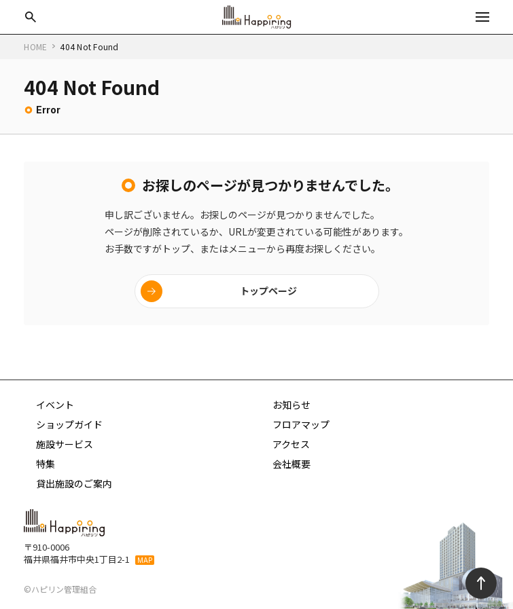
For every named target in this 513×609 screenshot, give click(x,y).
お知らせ (291, 404)
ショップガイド (69, 424)
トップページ (268, 290)
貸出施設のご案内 (74, 483)
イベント (55, 404)
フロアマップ (301, 424)
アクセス (291, 444)
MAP (144, 560)
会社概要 (291, 463)
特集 (45, 463)
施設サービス (64, 444)
